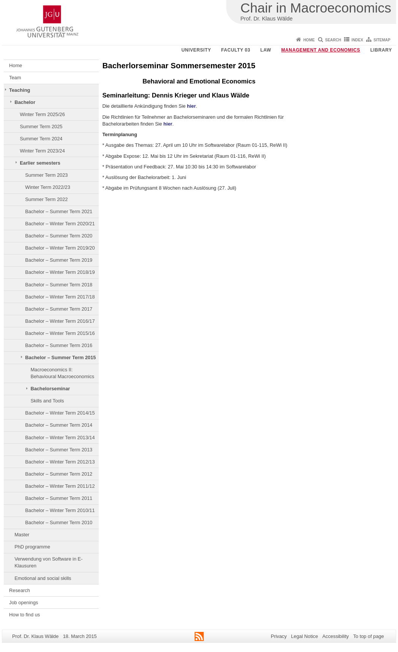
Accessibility (335, 636)
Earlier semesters (40, 163)
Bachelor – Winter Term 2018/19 (60, 272)
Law (266, 50)
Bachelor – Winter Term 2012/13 (60, 462)
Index (357, 40)
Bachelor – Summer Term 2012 (58, 474)
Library (381, 50)
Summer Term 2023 (46, 175)
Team (15, 77)
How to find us (24, 614)
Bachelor (24, 102)
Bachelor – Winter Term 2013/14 (60, 437)
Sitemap (382, 40)
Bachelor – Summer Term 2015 (60, 357)
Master (21, 534)
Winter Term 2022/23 (47, 187)
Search (333, 40)
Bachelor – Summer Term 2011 (58, 498)
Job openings (23, 602)
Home (309, 40)
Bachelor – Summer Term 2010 (58, 522)
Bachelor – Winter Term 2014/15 (60, 413)
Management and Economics (320, 50)
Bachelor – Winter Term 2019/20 (60, 248)
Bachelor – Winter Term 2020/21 (60, 223)
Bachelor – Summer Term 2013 (58, 449)
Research (19, 590)
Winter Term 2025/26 (42, 114)
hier (191, 106)
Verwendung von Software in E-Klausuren (48, 562)
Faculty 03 (235, 50)
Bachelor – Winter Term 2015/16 (60, 333)
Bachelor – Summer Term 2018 (58, 285)
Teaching (19, 90)
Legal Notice (304, 636)
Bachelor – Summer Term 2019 (58, 260)
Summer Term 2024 (41, 138)
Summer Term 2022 (46, 199)
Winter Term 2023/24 (42, 151)
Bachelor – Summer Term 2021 (58, 211)
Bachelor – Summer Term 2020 (58, 236)
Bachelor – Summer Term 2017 (58, 309)
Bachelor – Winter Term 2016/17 (60, 321)
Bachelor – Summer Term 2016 (58, 345)
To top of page (368, 636)
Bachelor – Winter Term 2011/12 (60, 486)
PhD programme (32, 547)
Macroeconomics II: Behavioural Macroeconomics (62, 373)
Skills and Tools (47, 401)
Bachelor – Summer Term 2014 (58, 425)
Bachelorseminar (50, 388)
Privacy (279, 636)
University (196, 50)
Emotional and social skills (42, 578)
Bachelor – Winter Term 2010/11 (60, 510)
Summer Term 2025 (41, 126)
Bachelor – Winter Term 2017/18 (60, 297)
